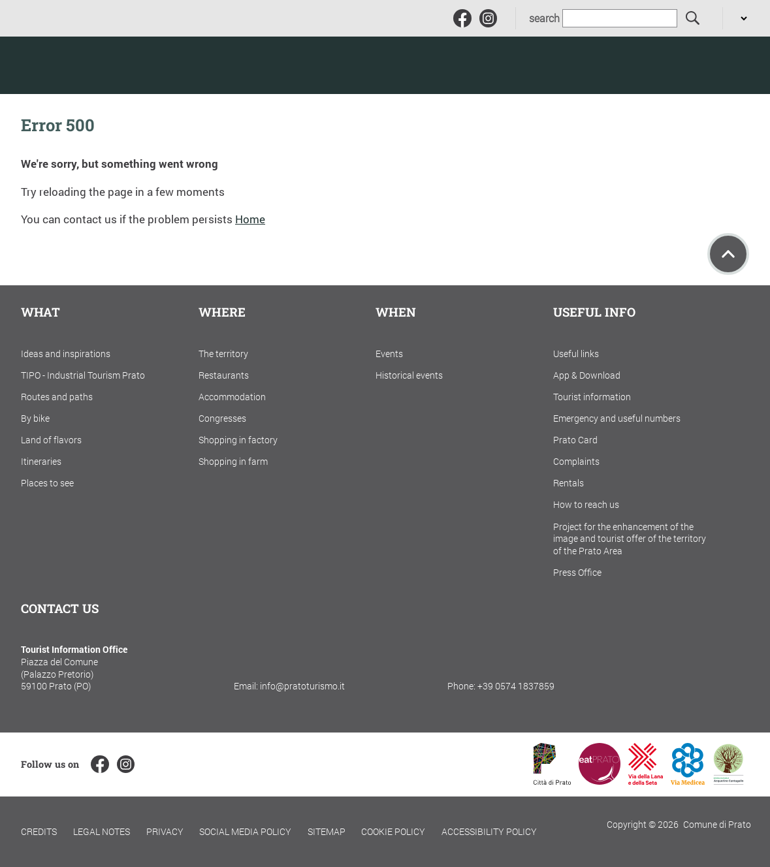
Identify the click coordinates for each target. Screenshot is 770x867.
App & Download (586, 375)
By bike (35, 418)
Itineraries (41, 461)
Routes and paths (57, 396)
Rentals (568, 483)
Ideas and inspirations (65, 353)
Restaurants (224, 375)
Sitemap (326, 831)
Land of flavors (51, 440)
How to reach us (586, 504)
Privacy (165, 831)
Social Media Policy (245, 831)
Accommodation (232, 396)
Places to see (47, 483)
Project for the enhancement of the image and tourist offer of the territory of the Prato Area (629, 538)
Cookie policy (393, 831)
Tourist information (592, 396)
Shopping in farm (233, 461)
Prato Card (575, 440)
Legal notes (101, 831)
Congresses (222, 418)
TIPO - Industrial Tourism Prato (83, 375)
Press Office (577, 572)
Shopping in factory (238, 440)
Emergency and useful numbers (617, 418)
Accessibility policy (489, 831)
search (544, 18)
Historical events (409, 375)
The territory (223, 353)
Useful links (576, 353)
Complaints (576, 461)
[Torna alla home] (104, 65)
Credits (39, 831)
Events (389, 353)
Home (250, 219)
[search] (693, 18)
